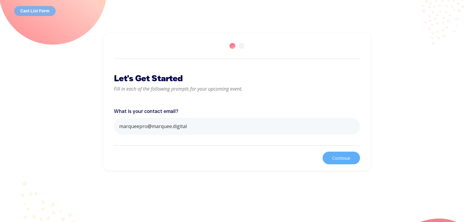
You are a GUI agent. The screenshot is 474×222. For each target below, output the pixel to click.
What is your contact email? (146, 111)
